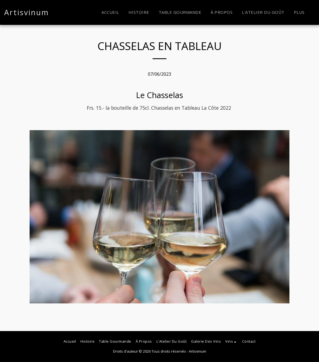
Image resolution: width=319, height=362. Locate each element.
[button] (231, 341)
